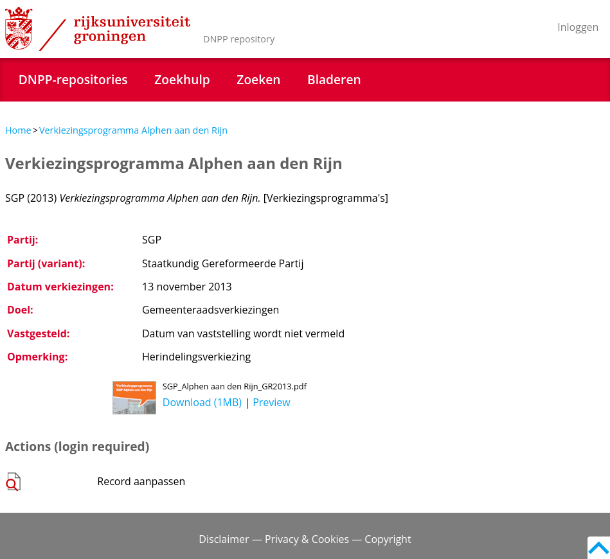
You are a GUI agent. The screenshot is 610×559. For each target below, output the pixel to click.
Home (18, 130)
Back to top (599, 548)
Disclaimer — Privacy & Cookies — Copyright (305, 539)
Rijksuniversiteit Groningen (97, 29)
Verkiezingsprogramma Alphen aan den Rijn (133, 130)
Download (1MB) (202, 402)
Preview (272, 402)
